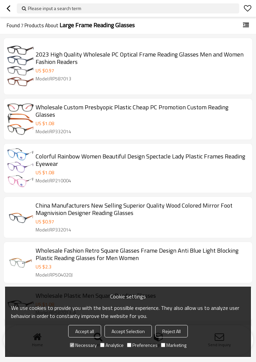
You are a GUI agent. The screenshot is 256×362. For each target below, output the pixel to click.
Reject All (171, 331)
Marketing (173, 345)
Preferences (142, 345)
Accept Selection (128, 331)
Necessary (83, 345)
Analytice (112, 345)
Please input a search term (54, 8)
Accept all (84, 331)
